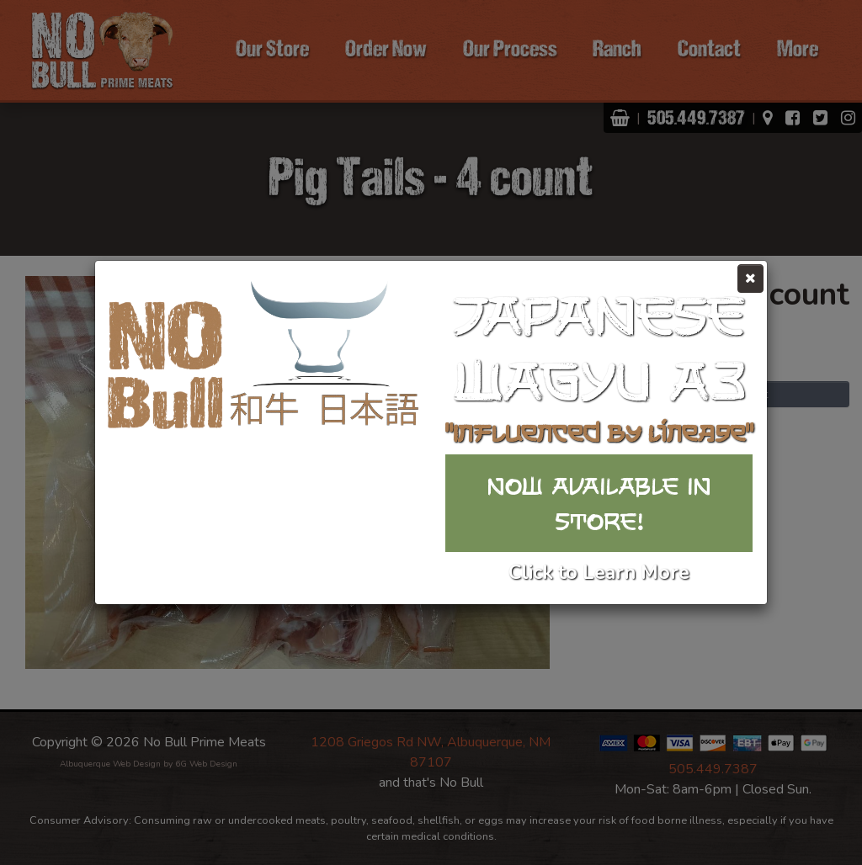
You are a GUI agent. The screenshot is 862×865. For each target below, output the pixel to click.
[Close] (750, 278)
